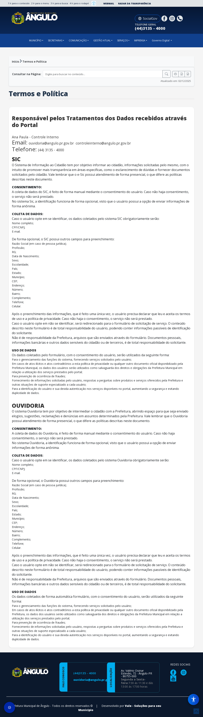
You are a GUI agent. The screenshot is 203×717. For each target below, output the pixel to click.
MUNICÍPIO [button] (35, 40)
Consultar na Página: (26, 74)
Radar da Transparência (134, 3)
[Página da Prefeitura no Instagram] (172, 18)
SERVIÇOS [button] (122, 40)
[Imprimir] (175, 74)
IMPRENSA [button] (139, 40)
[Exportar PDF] (181, 74)
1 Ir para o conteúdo (19, 3)
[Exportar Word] (188, 74)
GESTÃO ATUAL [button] (102, 40)
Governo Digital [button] (161, 40)
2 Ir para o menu (40, 3)
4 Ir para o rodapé (79, 3)
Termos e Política (34, 61)
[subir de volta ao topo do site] (196, 711)
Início (15, 61)
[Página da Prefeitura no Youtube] (174, 678)
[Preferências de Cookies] (9, 707)
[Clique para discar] (180, 18)
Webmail (108, 3)
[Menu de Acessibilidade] (193, 699)
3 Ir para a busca (59, 3)
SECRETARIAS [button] (55, 40)
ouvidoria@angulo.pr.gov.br (94, 680)
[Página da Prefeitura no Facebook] (164, 18)
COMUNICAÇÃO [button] (78, 40)
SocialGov (147, 18)
